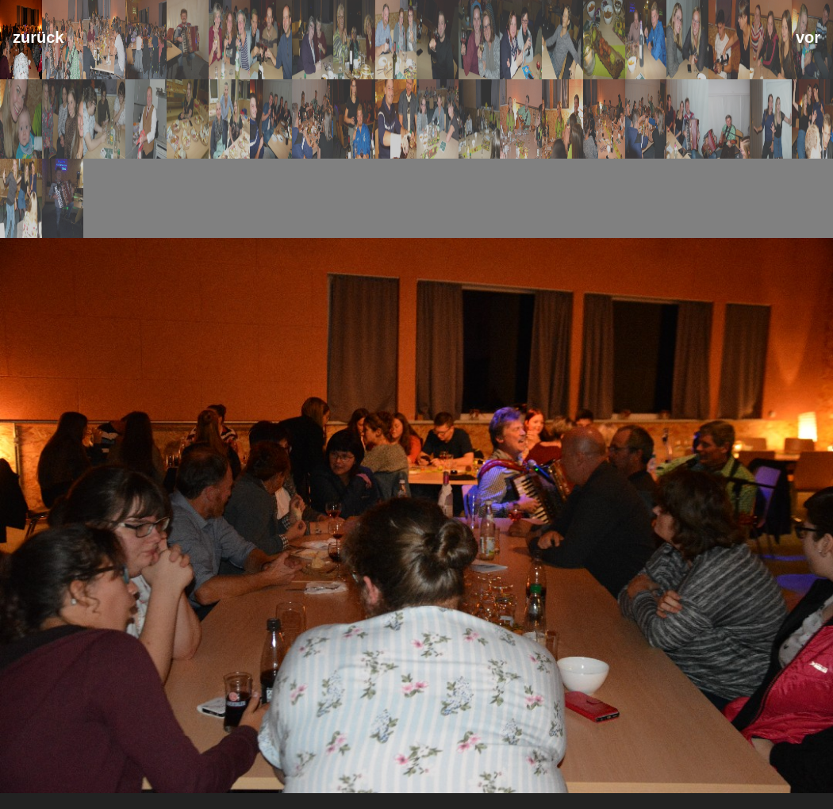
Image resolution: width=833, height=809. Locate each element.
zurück (38, 37)
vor (808, 37)
